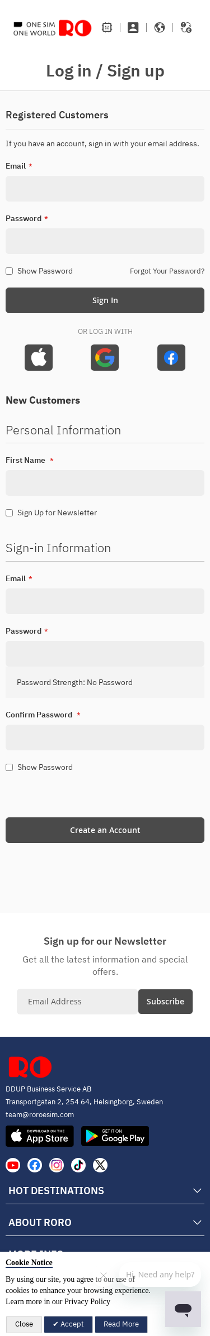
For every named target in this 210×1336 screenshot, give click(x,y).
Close (24, 1324)
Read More (121, 1324)
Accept (71, 1324)
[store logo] (52, 28)
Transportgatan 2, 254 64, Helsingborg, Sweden (84, 1102)
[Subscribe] (165, 1001)
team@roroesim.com (40, 1114)
